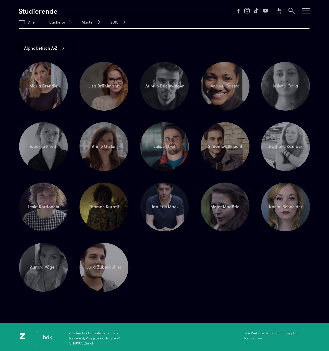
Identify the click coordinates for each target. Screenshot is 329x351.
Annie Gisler (104, 146)
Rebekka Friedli (43, 146)
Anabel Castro (225, 86)
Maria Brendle (43, 86)
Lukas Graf (165, 146)
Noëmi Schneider (285, 207)
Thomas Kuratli (104, 207)
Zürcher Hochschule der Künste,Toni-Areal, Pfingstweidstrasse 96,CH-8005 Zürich (95, 338)
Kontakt (249, 338)
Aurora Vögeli (43, 267)
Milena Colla (285, 86)
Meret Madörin (225, 207)
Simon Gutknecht (225, 146)
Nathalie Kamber (285, 146)
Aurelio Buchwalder (164, 86)
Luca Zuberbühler (103, 267)
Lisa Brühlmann (104, 86)
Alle (31, 22)
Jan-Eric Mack (165, 207)
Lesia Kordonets (43, 207)
